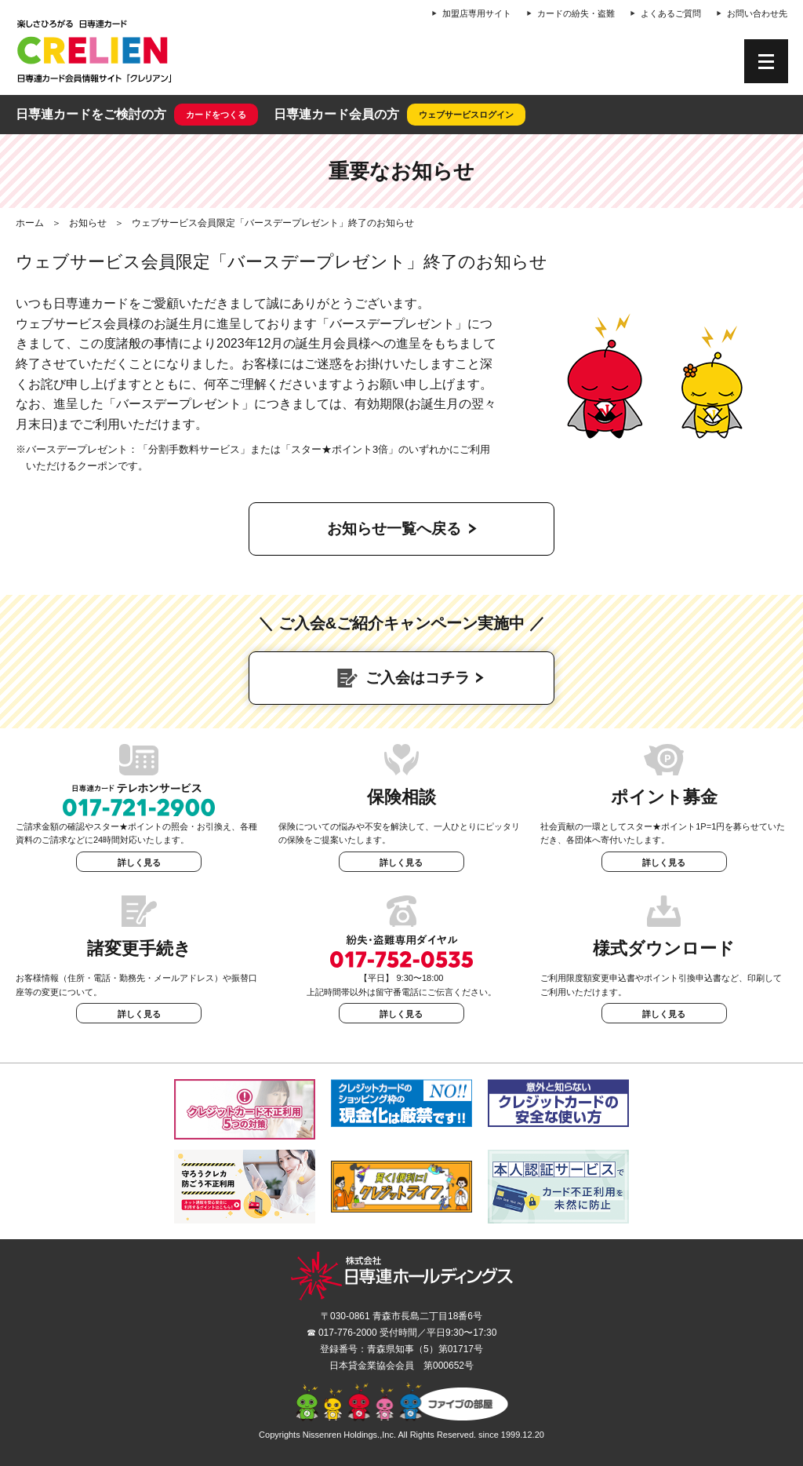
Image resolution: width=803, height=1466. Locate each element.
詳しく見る (139, 862)
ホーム (30, 222)
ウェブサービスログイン (466, 114)
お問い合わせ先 (757, 13)
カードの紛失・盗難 (576, 13)
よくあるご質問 (671, 13)
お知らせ (88, 222)
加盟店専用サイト (476, 13)
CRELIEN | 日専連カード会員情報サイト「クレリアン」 (94, 51)
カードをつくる (216, 114)
